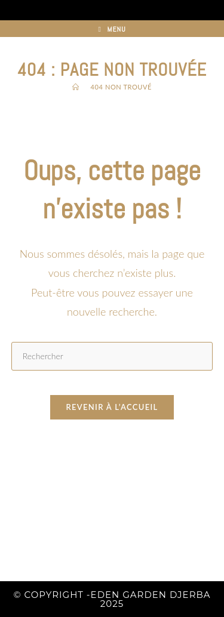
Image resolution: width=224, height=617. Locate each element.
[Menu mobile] (112, 29)
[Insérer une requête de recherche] (112, 356)
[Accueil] (75, 87)
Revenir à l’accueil (112, 407)
